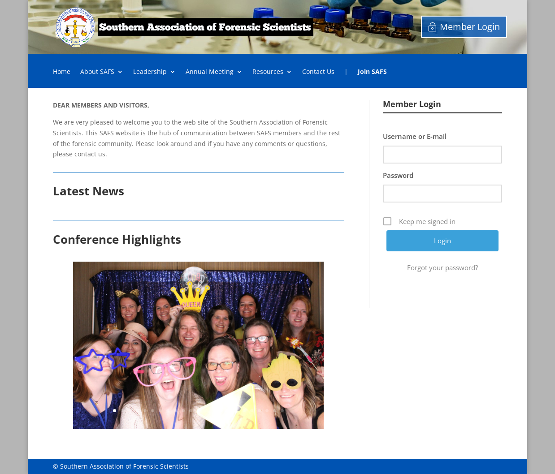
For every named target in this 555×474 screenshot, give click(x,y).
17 (236, 410)
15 (221, 410)
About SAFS (97, 72)
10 (183, 410)
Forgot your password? (442, 267)
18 (244, 410)
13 (206, 410)
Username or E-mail (415, 136)
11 (190, 410)
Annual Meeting (210, 72)
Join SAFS (372, 72)
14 (213, 410)
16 (228, 410)
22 (274, 410)
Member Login (470, 27)
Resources (267, 72)
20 (259, 410)
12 (198, 410)
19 (251, 410)
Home (61, 72)
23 (282, 410)
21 (267, 410)
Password (398, 175)
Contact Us (318, 72)
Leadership (150, 72)
